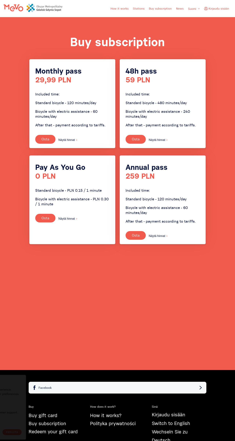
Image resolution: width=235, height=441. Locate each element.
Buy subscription (160, 8)
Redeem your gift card (53, 432)
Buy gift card (43, 415)
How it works (120, 8)
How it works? (105, 415)
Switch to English (171, 423)
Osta (45, 139)
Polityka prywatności (113, 423)
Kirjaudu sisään (168, 415)
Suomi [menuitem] (194, 8)
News (180, 8)
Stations (138, 8)
